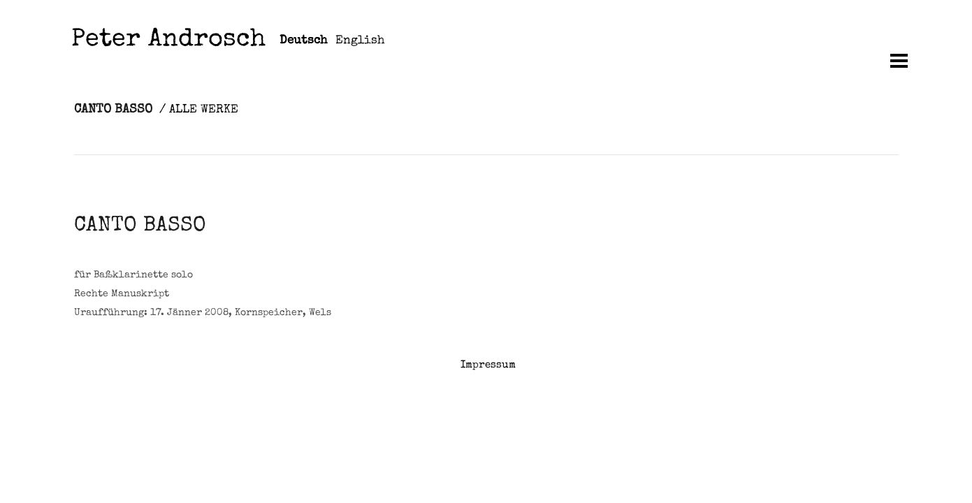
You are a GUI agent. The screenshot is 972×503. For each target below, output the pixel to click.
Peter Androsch (168, 40)
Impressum (488, 365)
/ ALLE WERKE (198, 110)
